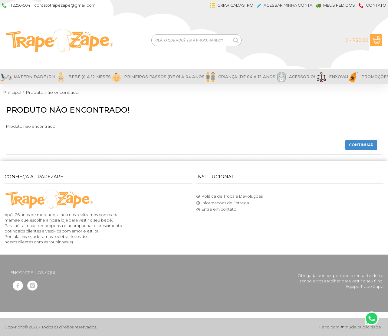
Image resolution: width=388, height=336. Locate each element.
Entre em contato (216, 209)
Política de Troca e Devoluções (229, 196)
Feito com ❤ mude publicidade (350, 326)
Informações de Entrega (222, 203)
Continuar (361, 145)
